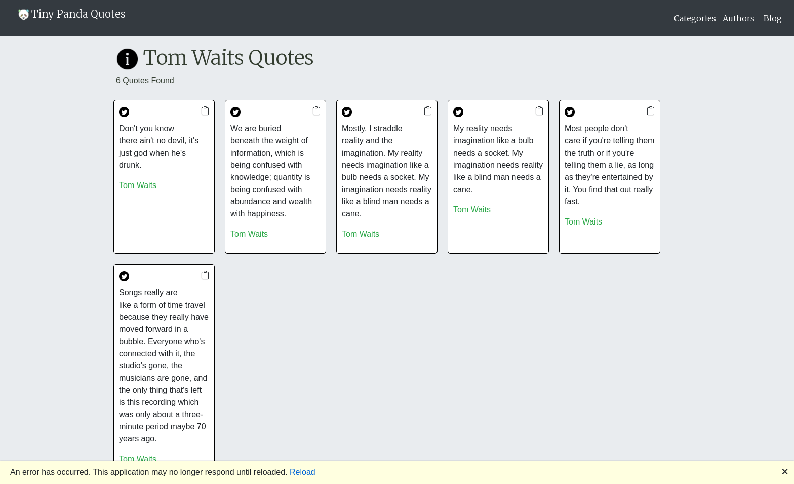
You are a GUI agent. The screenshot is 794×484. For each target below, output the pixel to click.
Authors (739, 18)
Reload (302, 472)
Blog (773, 18)
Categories (695, 18)
